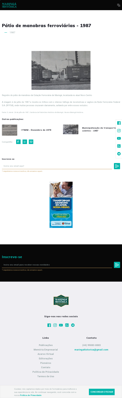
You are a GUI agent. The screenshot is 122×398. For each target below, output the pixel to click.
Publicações (46, 345)
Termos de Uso (45, 376)
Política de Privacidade (46, 372)
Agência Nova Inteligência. (79, 393)
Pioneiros (45, 363)
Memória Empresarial (46, 349)
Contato (45, 367)
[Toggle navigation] (118, 5)
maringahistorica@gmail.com (91, 349)
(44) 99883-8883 (91, 345)
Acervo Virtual (46, 354)
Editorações (46, 358)
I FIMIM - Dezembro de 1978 (36, 130)
